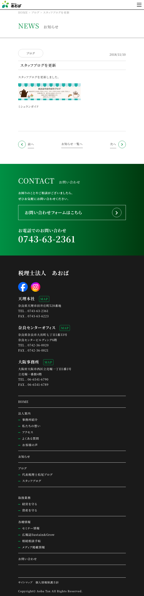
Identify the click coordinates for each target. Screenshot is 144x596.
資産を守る (29, 510)
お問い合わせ (27, 559)
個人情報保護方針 (47, 582)
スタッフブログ (27, 77)
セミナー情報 (31, 528)
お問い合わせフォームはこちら (53, 212)
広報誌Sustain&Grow (38, 535)
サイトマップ (25, 582)
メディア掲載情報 (33, 547)
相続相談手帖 (31, 541)
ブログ (30, 53)
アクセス (27, 432)
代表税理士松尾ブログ (37, 474)
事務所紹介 (30, 420)
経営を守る (29, 504)
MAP (44, 299)
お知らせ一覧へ (72, 144)
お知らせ (24, 456)
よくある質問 (30, 438)
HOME (23, 402)
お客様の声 (30, 445)
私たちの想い (31, 426)
